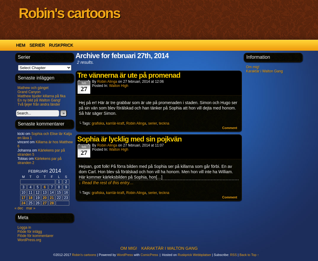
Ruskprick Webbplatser (194, 255)
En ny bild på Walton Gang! (39, 100)
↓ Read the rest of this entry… (106, 182)
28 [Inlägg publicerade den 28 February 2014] (52, 203)
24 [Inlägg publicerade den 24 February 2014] (23, 203)
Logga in (24, 227)
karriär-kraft (115, 123)
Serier (37, 45)
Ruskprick (61, 45)
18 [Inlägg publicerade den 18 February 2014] (30, 198)
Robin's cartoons (69, 13)
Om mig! (252, 67)
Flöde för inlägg (29, 232)
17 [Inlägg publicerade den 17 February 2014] (23, 198)
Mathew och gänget (33, 88)
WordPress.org (29, 240)
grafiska (98, 123)
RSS (233, 255)
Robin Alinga (107, 81)
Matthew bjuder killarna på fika (41, 96)
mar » (30, 208)
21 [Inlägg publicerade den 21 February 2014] (52, 198)
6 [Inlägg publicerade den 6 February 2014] (45, 187)
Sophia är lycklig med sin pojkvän (129, 139)
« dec (19, 208)
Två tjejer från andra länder (38, 104)
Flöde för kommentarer (35, 236)
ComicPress (149, 255)
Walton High (118, 86)
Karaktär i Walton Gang (264, 71)
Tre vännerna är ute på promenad (128, 75)
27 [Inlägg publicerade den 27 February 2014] (44, 203)
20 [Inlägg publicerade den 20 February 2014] (44, 198)
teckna (164, 123)
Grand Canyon (29, 92)
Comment (229, 128)
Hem (20, 45)
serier (152, 123)
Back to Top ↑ (249, 255)
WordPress (125, 255)
